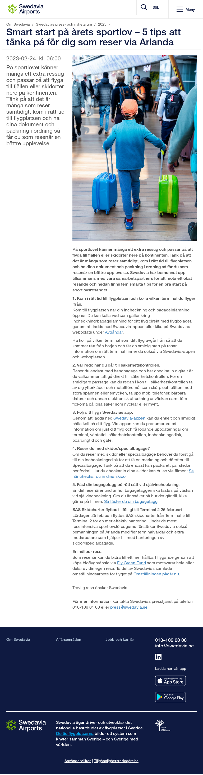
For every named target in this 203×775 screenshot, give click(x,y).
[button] (186, 9)
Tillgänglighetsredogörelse (116, 760)
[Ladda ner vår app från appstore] (170, 681)
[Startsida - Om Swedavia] (26, 9)
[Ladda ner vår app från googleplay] (170, 697)
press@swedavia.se (128, 606)
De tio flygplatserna (75, 733)
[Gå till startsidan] (26, 725)
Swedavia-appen (129, 417)
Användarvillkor (77, 760)
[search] (133, 9)
